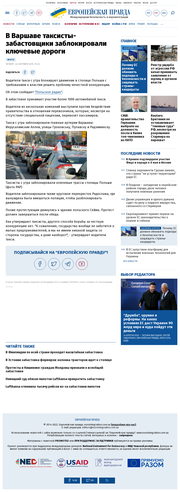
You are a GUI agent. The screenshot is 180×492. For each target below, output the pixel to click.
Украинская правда (32, 2)
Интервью (33, 24)
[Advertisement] (61, 312)
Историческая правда (104, 3)
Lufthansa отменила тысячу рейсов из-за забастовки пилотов (53, 386)
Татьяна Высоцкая (152, 335)
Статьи (20, 24)
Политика (50, 3)
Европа (73, 3)
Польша (152, 24)
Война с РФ (119, 24)
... (161, 23)
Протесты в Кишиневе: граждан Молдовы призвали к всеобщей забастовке (54, 369)
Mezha (145, 3)
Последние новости (140, 153)
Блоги (89, 3)
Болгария (71, 24)
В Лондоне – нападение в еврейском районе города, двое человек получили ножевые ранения (151, 188)
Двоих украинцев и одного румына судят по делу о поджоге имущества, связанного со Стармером (151, 203)
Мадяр (106, 24)
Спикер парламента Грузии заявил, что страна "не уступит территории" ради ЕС (151, 174)
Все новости (130, 261)
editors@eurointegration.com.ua (100, 427)
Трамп (141, 24)
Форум (81, 3)
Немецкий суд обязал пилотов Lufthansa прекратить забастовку (55, 379)
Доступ (153, 3)
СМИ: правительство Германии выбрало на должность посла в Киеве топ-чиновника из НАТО (132, 128)
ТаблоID (137, 3)
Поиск (56, 24)
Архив (46, 24)
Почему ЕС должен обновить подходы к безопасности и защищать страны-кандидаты (134, 77)
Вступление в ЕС (89, 24)
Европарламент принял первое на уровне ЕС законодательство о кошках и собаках (150, 217)
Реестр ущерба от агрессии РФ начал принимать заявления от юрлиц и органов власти (164, 73)
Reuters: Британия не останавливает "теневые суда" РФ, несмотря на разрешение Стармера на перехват (163, 128)
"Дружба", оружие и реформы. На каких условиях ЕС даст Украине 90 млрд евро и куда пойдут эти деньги (148, 323)
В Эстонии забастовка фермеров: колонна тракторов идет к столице (59, 360)
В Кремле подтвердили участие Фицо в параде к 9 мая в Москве (148, 161)
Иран (132, 24)
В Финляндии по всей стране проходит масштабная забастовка (54, 352)
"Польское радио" (48, 92)
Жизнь (119, 3)
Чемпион (127, 3)
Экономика (62, 3)
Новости (8, 24)
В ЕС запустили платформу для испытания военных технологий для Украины (151, 253)
